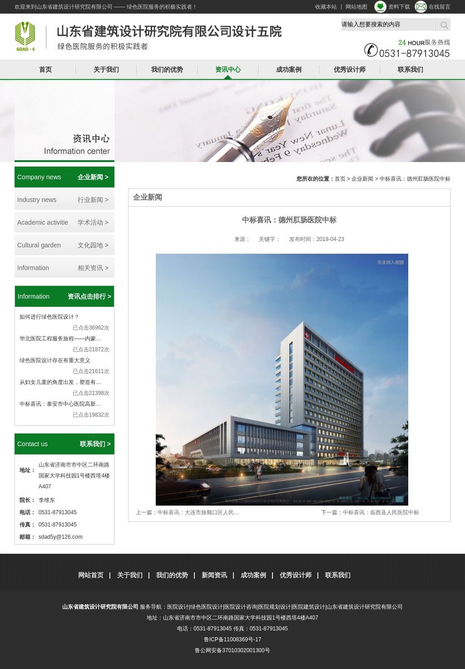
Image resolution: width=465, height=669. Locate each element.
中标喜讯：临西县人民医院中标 (381, 512)
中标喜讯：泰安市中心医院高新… (60, 404)
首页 (45, 69)
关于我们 (106, 69)
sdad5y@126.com (61, 537)
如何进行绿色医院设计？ (49, 317)
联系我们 (410, 69)
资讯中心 (228, 69)
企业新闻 (362, 179)
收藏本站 (326, 7)
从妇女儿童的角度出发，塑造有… (60, 382)
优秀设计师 (350, 69)
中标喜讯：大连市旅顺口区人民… (198, 512)
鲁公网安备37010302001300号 (232, 650)
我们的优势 (167, 69)
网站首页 (91, 575)
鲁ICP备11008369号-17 (233, 639)
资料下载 (399, 7)
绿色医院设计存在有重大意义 (55, 360)
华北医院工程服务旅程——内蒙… (60, 338)
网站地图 (356, 7)
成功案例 (289, 69)
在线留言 (439, 7)
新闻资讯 (214, 575)
